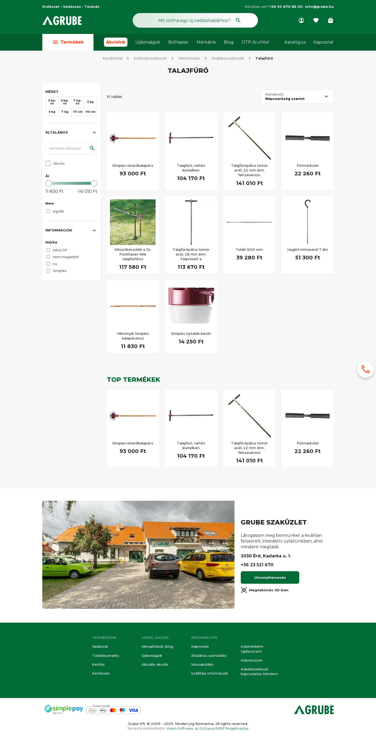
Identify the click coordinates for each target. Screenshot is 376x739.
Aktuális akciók (155, 664)
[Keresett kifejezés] (71, 149)
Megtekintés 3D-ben (265, 591)
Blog (229, 42)
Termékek (68, 42)
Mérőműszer (189, 59)
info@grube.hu (319, 6)
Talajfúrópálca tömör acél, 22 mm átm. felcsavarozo (249, 171)
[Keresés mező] (195, 20)
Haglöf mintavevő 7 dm (307, 251)
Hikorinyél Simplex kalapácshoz (133, 337)
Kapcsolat (323, 42)
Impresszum (251, 660)
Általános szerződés (209, 655)
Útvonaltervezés (270, 579)
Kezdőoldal (112, 59)
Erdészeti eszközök (150, 59)
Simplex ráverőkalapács (132, 167)
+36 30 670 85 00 (286, 6)
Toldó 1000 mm (249, 251)
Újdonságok (147, 42)
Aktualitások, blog (157, 647)
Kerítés (98, 664)
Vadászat (100, 647)
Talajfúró (264, 59)
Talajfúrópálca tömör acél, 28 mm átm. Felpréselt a (191, 255)
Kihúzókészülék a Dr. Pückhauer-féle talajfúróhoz (132, 255)
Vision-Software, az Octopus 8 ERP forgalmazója (207, 728)
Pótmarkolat (308, 167)
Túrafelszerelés (105, 655)
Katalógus (295, 42)
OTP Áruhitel (255, 42)
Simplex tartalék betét (191, 335)
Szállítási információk (209, 673)
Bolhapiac (178, 42)
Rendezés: (274, 95)
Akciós (58, 165)
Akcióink (115, 42)
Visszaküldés (202, 664)
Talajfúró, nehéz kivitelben (191, 169)
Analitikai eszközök (228, 59)
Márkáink (206, 42)
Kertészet (101, 673)
